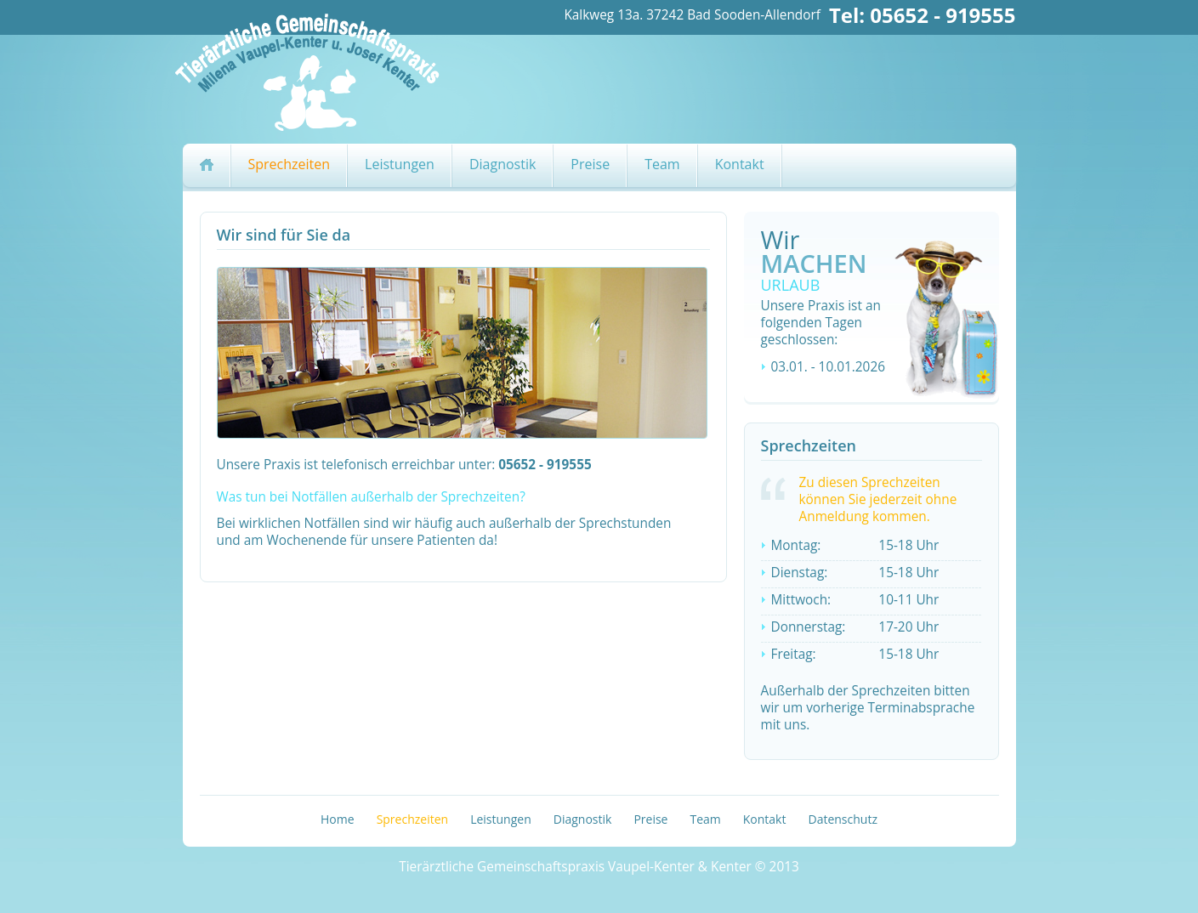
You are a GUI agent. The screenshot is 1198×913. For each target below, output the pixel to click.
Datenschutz (842, 819)
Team (662, 164)
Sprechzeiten (289, 164)
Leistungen (399, 164)
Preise (590, 164)
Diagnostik (502, 164)
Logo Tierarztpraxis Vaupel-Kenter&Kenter (320, 70)
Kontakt (739, 164)
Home (338, 819)
